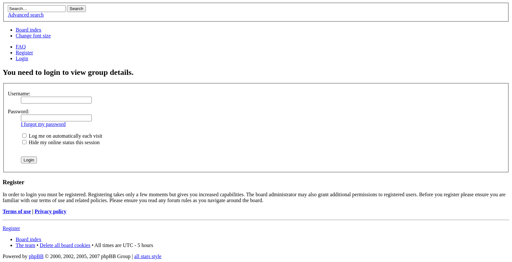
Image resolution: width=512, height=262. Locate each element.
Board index (28, 30)
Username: (19, 93)
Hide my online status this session (61, 142)
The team (25, 245)
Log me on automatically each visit (62, 136)
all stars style (148, 256)
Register (24, 52)
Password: (18, 111)
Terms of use (17, 211)
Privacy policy (50, 211)
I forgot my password (43, 124)
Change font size (33, 35)
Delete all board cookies (65, 245)
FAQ (21, 46)
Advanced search (26, 15)
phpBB (36, 256)
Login (22, 58)
